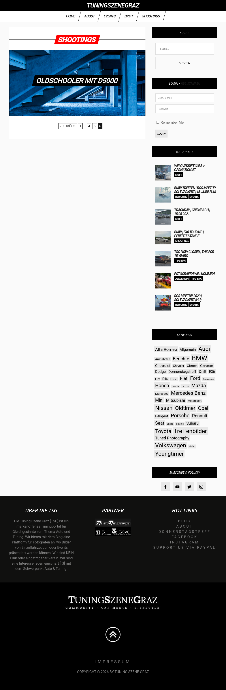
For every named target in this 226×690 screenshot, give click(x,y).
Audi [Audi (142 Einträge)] (204, 349)
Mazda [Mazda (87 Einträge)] (198, 385)
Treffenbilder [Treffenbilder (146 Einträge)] (190, 431)
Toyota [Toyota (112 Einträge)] (163, 431)
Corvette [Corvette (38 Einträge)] (206, 366)
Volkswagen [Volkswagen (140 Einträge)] (170, 445)
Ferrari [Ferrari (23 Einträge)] (173, 379)
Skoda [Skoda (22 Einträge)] (170, 423)
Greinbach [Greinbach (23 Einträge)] (208, 379)
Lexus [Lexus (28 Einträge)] (185, 386)
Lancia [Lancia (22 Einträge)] (175, 386)
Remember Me (170, 122)
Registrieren (190, 83)
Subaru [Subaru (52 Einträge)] (192, 423)
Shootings (150, 16)
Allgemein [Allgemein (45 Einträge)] (188, 350)
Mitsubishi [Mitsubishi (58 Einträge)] (175, 400)
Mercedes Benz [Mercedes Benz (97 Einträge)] (188, 393)
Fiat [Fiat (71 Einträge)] (184, 378)
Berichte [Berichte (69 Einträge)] (181, 358)
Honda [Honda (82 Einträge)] (162, 385)
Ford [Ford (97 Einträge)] (195, 378)
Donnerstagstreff (185, 532)
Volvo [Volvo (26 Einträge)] (192, 446)
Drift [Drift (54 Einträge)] (203, 371)
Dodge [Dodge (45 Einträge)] (160, 372)
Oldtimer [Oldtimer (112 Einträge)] (185, 408)
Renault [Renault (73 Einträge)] (199, 415)
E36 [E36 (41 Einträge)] (212, 372)
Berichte (180, 196)
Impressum (113, 661)
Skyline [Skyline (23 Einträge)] (180, 423)
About (89, 16)
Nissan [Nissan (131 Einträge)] (163, 408)
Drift (129, 16)
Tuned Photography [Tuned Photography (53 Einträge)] (172, 438)
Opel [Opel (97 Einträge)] (203, 408)
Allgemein (181, 278)
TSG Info (180, 260)
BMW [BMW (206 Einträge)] (199, 358)
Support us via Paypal (184, 547)
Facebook (184, 537)
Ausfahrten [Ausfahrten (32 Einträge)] (162, 359)
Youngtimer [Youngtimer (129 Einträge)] (169, 454)
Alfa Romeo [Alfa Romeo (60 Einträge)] (166, 349)
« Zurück (68, 126)
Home (71, 16)
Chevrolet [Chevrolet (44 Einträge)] (162, 366)
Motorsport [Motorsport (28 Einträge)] (195, 400)
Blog (184, 521)
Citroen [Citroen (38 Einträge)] (192, 366)
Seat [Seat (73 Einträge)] (159, 423)
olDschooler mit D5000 (77, 80)
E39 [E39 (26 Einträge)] (157, 379)
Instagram (184, 542)
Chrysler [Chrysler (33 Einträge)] (178, 366)
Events (109, 16)
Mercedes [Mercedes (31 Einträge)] (161, 393)
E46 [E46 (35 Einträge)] (165, 379)
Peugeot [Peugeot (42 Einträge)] (161, 416)
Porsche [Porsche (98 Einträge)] (180, 416)
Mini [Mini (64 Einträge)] (159, 400)
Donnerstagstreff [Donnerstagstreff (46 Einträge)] (182, 372)
